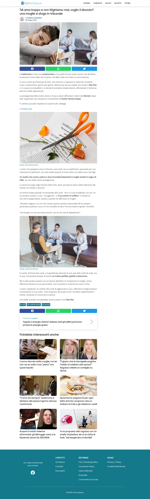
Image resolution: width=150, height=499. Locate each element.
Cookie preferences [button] (116, 466)
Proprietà (83, 475)
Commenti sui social (88, 479)
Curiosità (97, 3)
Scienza (86, 3)
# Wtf (22, 304)
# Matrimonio (33, 304)
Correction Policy (86, 466)
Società (117, 3)
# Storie (46, 304)
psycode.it (60, 471)
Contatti (59, 466)
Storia (127, 3)
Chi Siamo (60, 462)
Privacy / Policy (114, 462)
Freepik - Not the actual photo (29, 165)
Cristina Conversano (34, 18)
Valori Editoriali (85, 471)
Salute (108, 3)
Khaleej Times (27, 109)
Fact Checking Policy (88, 462)
